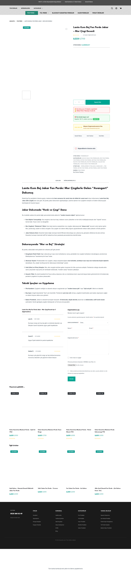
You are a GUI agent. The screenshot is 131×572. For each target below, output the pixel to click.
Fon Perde (32, 13)
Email (91, 328)
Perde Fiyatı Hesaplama (107, 521)
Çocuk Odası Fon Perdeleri (90, 158)
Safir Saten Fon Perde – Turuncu (48, 488)
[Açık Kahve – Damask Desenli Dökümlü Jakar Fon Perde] (22, 467)
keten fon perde (83, 168)
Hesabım (35, 515)
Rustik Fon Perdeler (79, 162)
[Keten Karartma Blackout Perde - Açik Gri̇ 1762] (22, 409)
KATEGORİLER (38, 8)
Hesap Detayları (37, 521)
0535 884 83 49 (16, 514)
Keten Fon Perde (85, 160)
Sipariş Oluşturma (105, 515)
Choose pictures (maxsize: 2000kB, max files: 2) (81, 362)
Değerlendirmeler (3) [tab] (69, 180)
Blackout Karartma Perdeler (63, 13)
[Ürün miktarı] (79, 102)
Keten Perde (93, 168)
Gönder (71, 379)
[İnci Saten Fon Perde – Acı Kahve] (79, 467)
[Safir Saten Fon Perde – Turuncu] (51, 467)
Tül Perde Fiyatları (105, 525)
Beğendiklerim (25, 8)
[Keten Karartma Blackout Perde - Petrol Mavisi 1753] (79, 409)
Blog (57, 531)
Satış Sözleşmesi (60, 525)
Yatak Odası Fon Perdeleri (88, 163)
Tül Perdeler (81, 518)
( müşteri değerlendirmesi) (89, 35)
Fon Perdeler (81, 515)
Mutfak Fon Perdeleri (99, 160)
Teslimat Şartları (60, 518)
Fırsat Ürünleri (98, 13)
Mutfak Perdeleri (82, 525)
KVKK (79, 357)
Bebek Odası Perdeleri (106, 528)
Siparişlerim (36, 518)
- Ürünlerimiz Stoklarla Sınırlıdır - (91, 166)
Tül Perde (44, 13)
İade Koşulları (59, 521)
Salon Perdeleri (82, 528)
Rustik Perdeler (92, 162)
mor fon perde (102, 168)
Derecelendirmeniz (73, 322)
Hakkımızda (58, 515)
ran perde (81, 170)
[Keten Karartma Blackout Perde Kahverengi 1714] (108, 409)
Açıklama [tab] (58, 180)
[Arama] (112, 8)
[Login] (116, 8)
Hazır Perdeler (83, 13)
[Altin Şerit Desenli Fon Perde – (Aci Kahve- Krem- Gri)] (108, 467)
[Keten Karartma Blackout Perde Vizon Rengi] (51, 409)
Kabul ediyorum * (75, 357)
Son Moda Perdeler (105, 518)
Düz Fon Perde (104, 158)
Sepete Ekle (97, 102)
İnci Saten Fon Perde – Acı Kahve (76, 488)
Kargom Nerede (37, 525)
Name (70, 328)
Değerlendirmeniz (73, 338)
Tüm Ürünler (13, 8)
